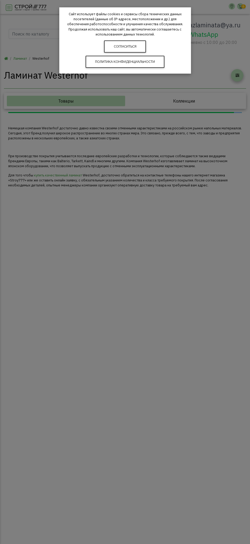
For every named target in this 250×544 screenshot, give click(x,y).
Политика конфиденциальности (125, 61)
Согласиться (125, 46)
